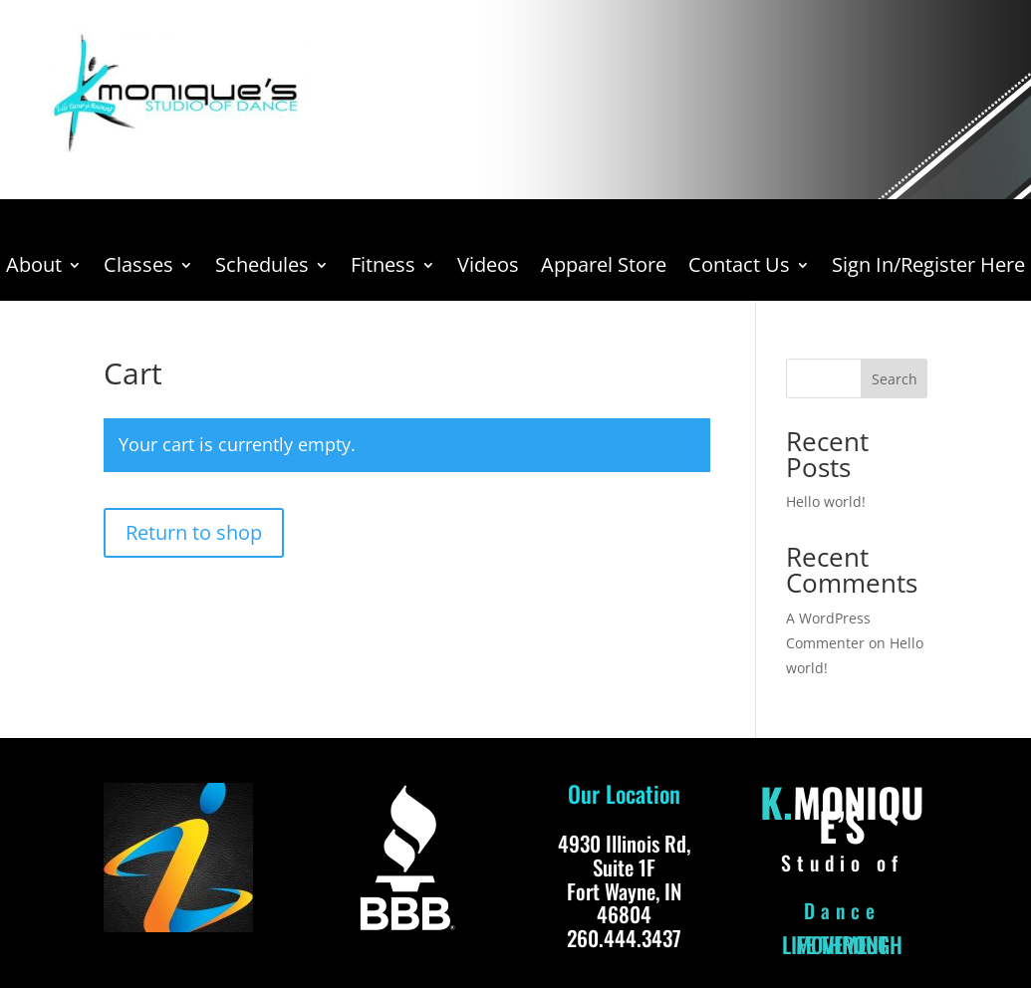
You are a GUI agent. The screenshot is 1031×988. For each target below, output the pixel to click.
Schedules (262, 268)
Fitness (383, 268)
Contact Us (739, 268)
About (34, 268)
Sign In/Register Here (928, 268)
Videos (488, 268)
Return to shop (194, 532)
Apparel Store (603, 268)
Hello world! (826, 501)
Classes (138, 268)
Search (894, 379)
